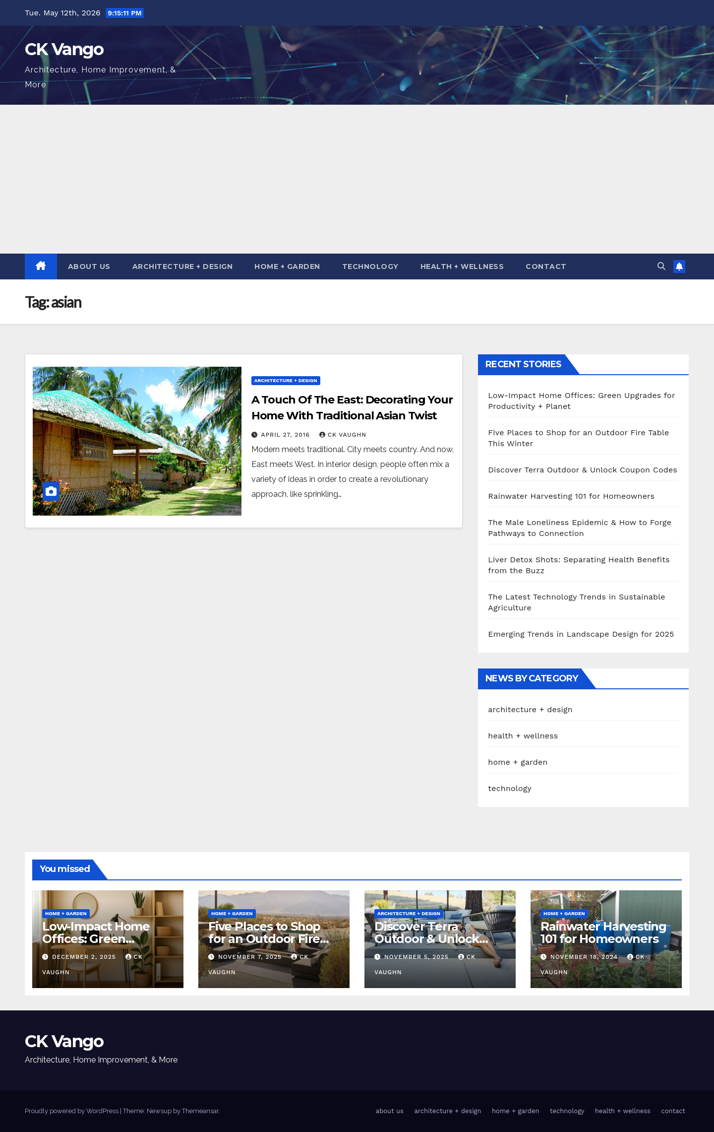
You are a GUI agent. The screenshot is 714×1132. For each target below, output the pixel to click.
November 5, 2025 (417, 956)
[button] (661, 266)
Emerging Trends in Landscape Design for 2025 (581, 634)
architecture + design (182, 266)
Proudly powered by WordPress (72, 1111)
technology (370, 266)
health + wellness (462, 266)
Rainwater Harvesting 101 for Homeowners (571, 496)
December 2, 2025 (85, 956)
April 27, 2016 (286, 434)
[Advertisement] (357, 179)
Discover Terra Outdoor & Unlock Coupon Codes (582, 469)
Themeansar (200, 1111)
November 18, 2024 (585, 956)
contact (546, 266)
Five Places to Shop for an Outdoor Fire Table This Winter (264, 938)
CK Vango (64, 49)
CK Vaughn (342, 434)
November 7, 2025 (251, 956)
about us (89, 266)
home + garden (287, 266)
